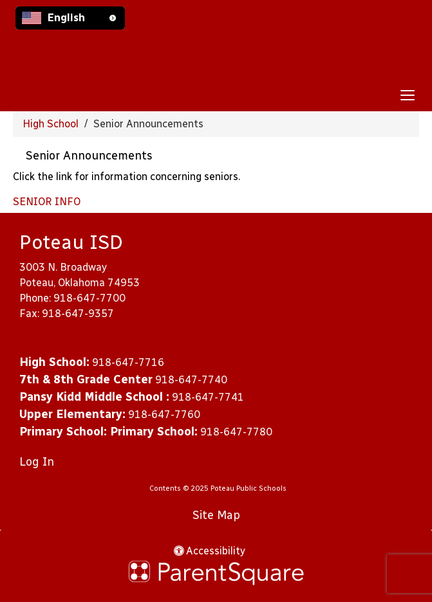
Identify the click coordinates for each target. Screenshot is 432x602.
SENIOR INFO (46, 202)
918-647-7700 (89, 298)
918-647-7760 (164, 414)
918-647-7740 (191, 380)
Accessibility (209, 551)
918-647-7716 (128, 362)
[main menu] (407, 94)
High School (51, 124)
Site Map (216, 515)
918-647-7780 (236, 432)
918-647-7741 (208, 397)
